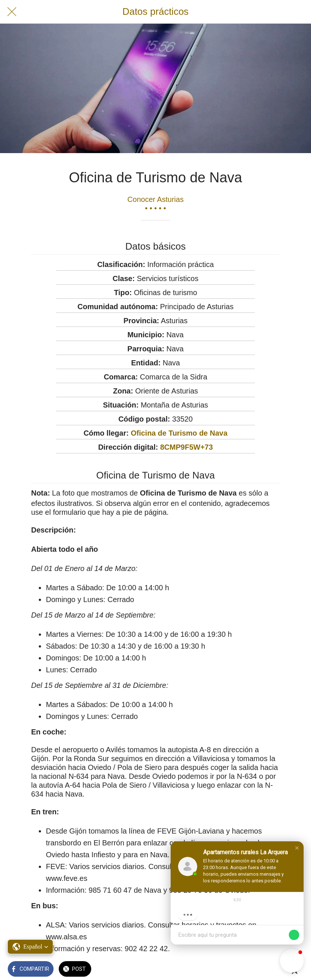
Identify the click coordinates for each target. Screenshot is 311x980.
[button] (297, 848)
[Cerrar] (11, 11)
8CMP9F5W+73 (186, 447)
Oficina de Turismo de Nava (179, 433)
